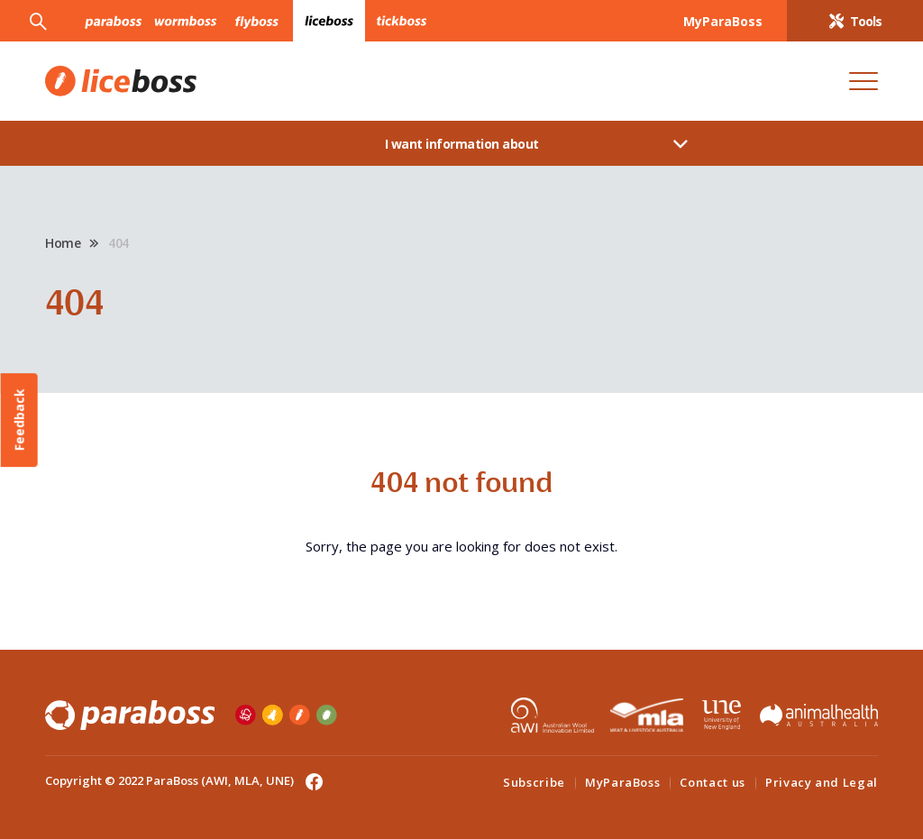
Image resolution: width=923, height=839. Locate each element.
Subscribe (534, 782)
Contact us (712, 782)
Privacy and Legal (821, 782)
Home (62, 242)
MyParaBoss (623, 782)
